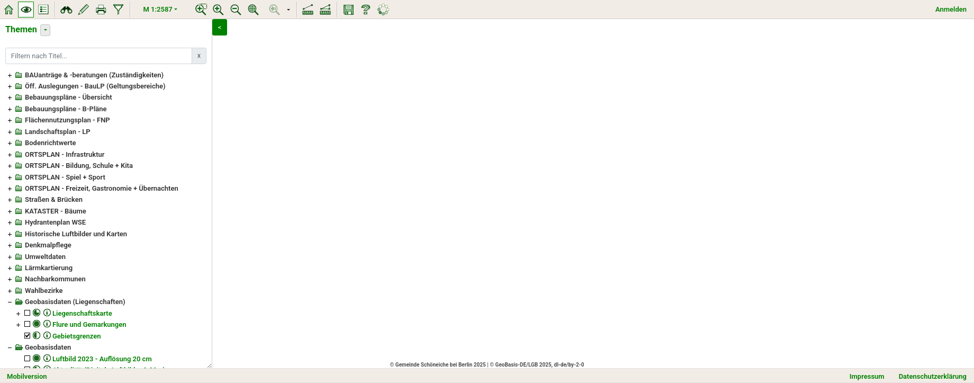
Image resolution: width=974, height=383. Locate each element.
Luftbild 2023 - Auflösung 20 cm (102, 359)
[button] (289, 10)
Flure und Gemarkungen (89, 324)
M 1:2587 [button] (158, 9)
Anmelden (951, 9)
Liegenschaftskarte (82, 313)
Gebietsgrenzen (76, 336)
